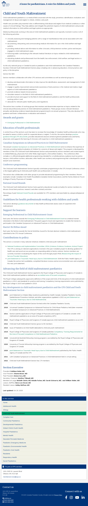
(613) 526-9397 (9, 500)
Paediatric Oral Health (11, 450)
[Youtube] (77, 497)
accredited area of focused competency (52, 275)
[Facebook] (66, 497)
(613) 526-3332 (9, 502)
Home (5, 402)
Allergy (5, 410)
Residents (6, 454)
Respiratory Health (10, 457)
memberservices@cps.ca (12, 477)
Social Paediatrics (9, 461)
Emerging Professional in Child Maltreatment (23, 123)
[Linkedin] (83, 497)
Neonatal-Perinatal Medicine (13, 439)
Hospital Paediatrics (10, 432)
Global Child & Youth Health (13, 428)
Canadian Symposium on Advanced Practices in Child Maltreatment (36, 147)
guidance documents (25, 204)
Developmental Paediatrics (13, 424)
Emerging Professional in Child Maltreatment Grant (45, 219)
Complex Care (8, 417)
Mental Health (8, 435)
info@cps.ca (7, 498)
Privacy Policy (58, 495)
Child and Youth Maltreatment (14, 413)
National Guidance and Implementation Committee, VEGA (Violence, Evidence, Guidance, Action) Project (44, 246)
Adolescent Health (9, 406)
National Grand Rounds (25, 193)
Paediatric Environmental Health (15, 446)
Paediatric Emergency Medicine (14, 443)
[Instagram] (71, 497)
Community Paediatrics (11, 421)
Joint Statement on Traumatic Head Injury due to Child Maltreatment (32, 259)
